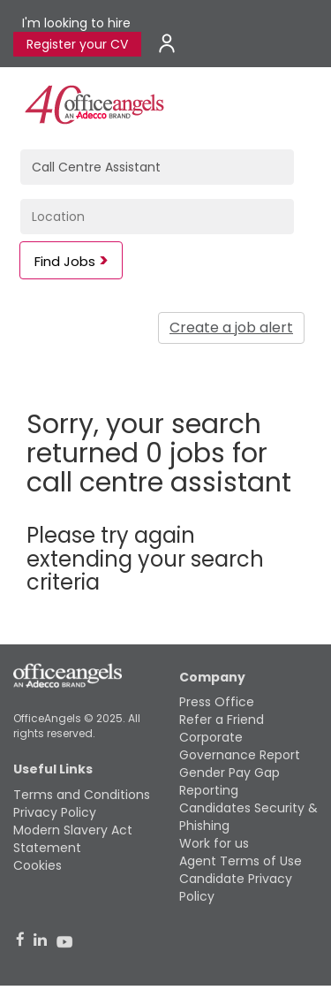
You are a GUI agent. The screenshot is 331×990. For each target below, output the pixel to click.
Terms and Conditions (81, 794)
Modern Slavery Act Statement (72, 839)
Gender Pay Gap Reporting (229, 781)
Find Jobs (64, 261)
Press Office (216, 702)
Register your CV (77, 44)
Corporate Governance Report (239, 746)
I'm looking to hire (76, 23)
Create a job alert (231, 327)
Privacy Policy (54, 812)
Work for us (214, 843)
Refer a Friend (221, 719)
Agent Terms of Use (240, 861)
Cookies (37, 865)
